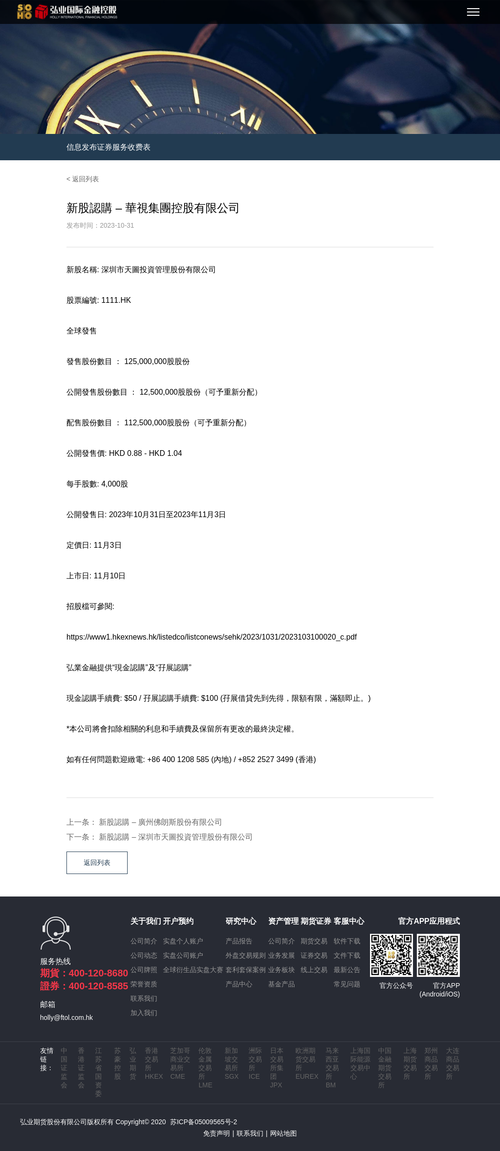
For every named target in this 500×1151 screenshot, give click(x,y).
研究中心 (241, 921)
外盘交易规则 (246, 955)
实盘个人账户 (183, 941)
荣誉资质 (143, 984)
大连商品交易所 (452, 1063)
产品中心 (239, 984)
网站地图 (283, 1133)
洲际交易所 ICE (255, 1063)
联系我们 (143, 998)
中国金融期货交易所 (384, 1068)
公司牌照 (143, 970)
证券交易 (314, 955)
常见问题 (347, 984)
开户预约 (178, 921)
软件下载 (347, 941)
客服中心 (349, 921)
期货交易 (314, 941)
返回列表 (97, 862)
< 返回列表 (82, 179)
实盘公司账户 (183, 955)
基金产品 (281, 984)
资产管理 (283, 921)
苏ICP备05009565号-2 (203, 1122)
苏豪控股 (117, 1063)
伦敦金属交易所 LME (205, 1068)
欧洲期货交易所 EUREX (306, 1063)
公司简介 (143, 941)
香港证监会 (81, 1068)
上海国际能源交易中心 (360, 1063)
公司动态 (143, 955)
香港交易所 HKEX (154, 1063)
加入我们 (143, 1013)
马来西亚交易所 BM (332, 1068)
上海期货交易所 (410, 1063)
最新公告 (347, 970)
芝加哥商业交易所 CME (180, 1063)
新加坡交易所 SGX (232, 1063)
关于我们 (145, 921)
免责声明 (216, 1133)
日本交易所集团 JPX (276, 1068)
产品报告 (239, 941)
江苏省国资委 (98, 1072)
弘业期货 (133, 1063)
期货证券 (316, 921)
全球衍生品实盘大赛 (193, 970)
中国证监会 (64, 1068)
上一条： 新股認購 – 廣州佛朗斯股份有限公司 (144, 822)
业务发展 (281, 955)
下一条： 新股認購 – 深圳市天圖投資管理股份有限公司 (159, 837)
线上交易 (314, 970)
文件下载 (347, 955)
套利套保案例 (246, 970)
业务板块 (281, 970)
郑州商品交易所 (431, 1063)
